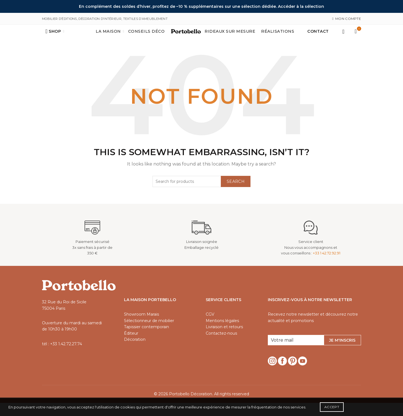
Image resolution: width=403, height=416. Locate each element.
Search (236, 194)
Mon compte (346, 18)
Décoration (135, 352)
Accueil (180, 38)
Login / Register (343, 38)
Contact (318, 38)
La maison (108, 38)
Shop (55, 38)
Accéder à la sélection (301, 6)
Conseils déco (146, 38)
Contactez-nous (221, 346)
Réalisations (277, 38)
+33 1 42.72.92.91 (326, 266)
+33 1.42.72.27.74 (66, 357)
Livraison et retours (224, 339)
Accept (331, 407)
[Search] (46, 38)
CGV (210, 327)
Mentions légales (222, 333)
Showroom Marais (141, 327)
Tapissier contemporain (146, 339)
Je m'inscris (342, 353)
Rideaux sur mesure (230, 38)
